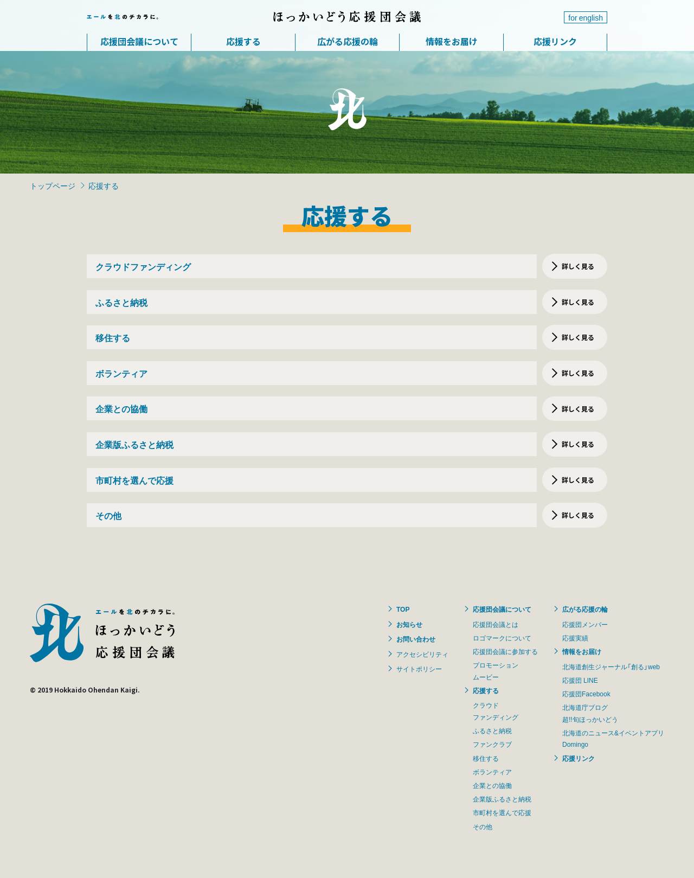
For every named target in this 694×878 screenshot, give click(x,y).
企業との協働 (492, 785)
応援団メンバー (585, 624)
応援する (243, 41)
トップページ (52, 185)
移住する (486, 758)
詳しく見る (578, 266)
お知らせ (409, 624)
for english (585, 17)
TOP (402, 609)
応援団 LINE (580, 680)
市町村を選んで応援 (502, 812)
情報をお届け (452, 41)
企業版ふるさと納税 (502, 799)
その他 (482, 826)
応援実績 (575, 638)
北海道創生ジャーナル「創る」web (611, 666)
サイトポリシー (419, 669)
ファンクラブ (492, 744)
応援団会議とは (495, 624)
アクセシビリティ (422, 654)
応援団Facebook (586, 693)
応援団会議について (139, 41)
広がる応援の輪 (347, 41)
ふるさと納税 (492, 730)
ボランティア (492, 772)
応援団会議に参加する (505, 651)
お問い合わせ (415, 639)
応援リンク (555, 41)
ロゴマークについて (502, 638)
